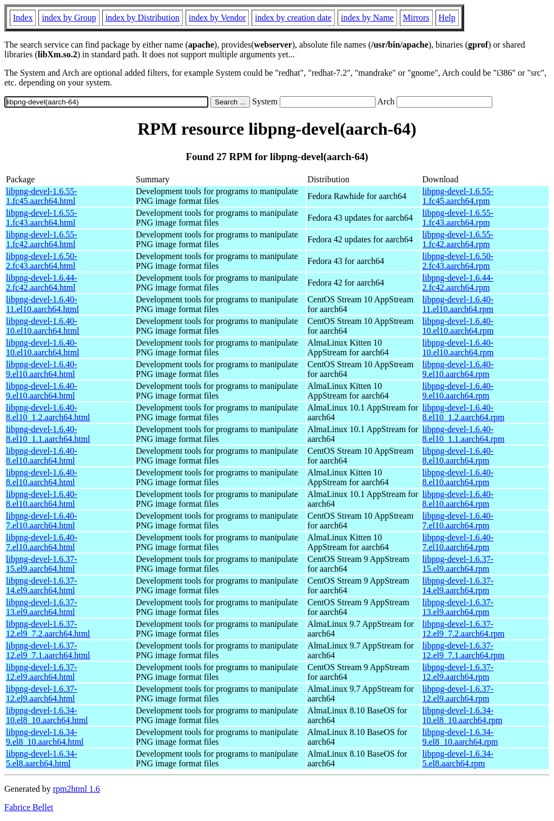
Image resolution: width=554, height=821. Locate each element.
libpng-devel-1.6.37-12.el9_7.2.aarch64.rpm (464, 628)
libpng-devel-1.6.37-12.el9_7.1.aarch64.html (48, 650)
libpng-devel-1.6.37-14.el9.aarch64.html (41, 585)
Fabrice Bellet (28, 807)
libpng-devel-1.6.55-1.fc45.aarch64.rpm (458, 196)
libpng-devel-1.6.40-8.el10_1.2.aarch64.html (48, 412)
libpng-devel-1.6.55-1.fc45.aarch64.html (41, 196)
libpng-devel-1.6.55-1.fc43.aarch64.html (41, 217)
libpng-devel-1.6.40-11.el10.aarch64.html (42, 304)
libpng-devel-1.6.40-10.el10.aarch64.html (43, 325)
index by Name (367, 17)
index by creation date (293, 17)
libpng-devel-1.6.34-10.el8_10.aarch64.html (47, 715)
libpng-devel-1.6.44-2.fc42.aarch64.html (41, 282)
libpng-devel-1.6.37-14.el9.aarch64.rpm (458, 585)
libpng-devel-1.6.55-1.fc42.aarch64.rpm (458, 239)
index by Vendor (217, 17)
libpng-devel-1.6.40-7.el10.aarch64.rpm (458, 520)
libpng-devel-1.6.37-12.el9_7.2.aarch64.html (48, 628)
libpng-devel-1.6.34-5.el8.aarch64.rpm (458, 758)
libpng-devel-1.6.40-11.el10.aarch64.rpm (458, 304)
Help (447, 17)
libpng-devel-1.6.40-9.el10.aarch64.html (41, 369)
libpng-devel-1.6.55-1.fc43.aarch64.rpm (458, 217)
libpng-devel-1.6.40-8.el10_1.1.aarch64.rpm (464, 434)
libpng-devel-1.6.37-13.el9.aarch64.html (41, 607)
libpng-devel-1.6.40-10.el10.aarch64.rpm (458, 325)
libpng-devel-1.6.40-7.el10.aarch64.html (41, 520)
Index (22, 17)
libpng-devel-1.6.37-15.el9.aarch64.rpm (458, 563)
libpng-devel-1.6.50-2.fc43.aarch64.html (41, 260)
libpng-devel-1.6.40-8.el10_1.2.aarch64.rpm (464, 412)
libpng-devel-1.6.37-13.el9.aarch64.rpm (458, 607)
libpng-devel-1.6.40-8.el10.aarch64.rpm (458, 455)
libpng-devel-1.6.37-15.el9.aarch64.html (41, 563)
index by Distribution (142, 17)
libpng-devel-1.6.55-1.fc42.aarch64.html (41, 239)
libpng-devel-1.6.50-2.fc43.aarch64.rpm (458, 260)
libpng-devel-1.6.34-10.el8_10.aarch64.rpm (463, 715)
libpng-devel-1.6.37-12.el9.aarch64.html (41, 672)
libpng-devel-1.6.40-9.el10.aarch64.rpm (458, 369)
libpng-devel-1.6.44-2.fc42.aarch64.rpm (458, 282)
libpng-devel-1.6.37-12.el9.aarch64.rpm (458, 672)
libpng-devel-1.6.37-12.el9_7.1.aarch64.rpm (464, 650)
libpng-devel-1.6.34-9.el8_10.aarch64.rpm (460, 736)
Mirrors (416, 17)
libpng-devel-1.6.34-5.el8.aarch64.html (41, 758)
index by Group (69, 17)
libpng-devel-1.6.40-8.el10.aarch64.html (41, 455)
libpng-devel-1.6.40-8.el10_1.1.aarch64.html (48, 434)
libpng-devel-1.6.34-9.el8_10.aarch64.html (45, 736)
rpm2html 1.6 (76, 788)
